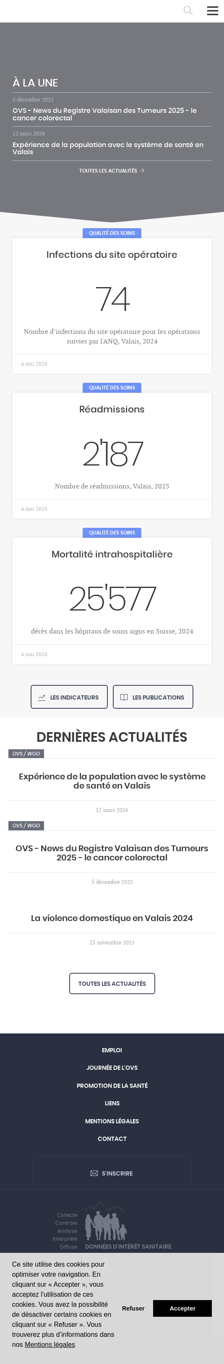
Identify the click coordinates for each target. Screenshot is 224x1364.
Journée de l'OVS (112, 1068)
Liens (112, 1104)
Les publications (157, 698)
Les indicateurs (74, 698)
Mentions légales (50, 1344)
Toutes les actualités (112, 170)
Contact (112, 1139)
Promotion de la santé (112, 1086)
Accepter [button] (182, 1308)
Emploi (112, 1051)
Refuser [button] (133, 1308)
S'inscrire (117, 1174)
